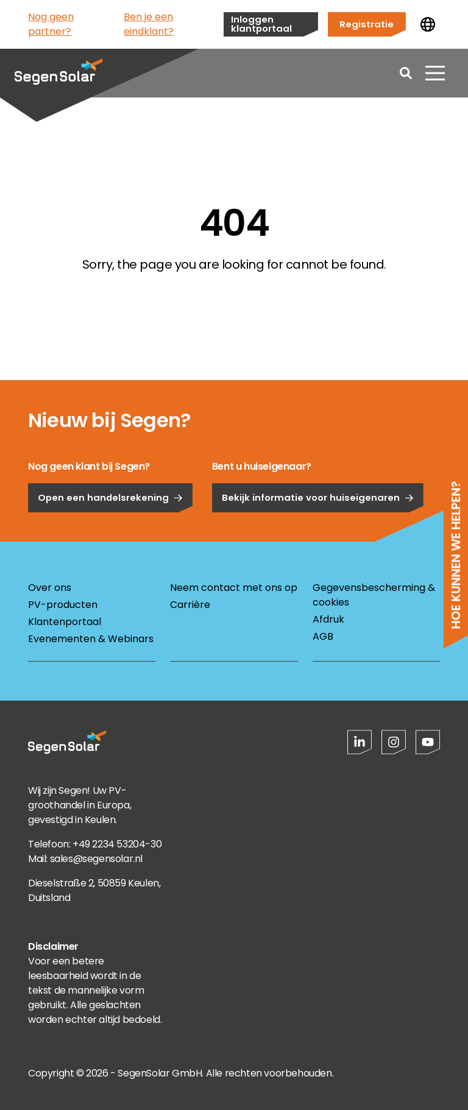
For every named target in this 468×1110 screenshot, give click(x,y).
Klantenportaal (64, 622)
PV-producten (63, 605)
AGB (323, 636)
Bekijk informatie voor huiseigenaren (318, 528)
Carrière (190, 605)
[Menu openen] (435, 73)
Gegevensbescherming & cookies (374, 595)
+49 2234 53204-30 (117, 844)
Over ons (49, 588)
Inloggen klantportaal (261, 24)
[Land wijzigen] (428, 24)
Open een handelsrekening (110, 528)
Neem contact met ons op (233, 588)
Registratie (366, 24)
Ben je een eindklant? (149, 24)
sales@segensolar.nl (96, 859)
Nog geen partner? (51, 24)
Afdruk (328, 619)
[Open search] (406, 73)
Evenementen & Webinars (91, 639)
